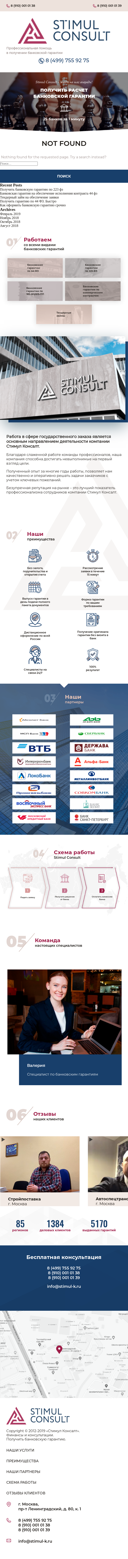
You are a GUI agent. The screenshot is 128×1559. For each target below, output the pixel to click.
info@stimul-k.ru (64, 1286)
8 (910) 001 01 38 (20, 6)
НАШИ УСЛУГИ (20, 1450)
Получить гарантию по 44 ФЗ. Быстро (28, 201)
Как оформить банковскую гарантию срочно (33, 205)
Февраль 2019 (10, 214)
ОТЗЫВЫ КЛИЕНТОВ (25, 1493)
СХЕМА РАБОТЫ (21, 1482)
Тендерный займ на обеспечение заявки (29, 197)
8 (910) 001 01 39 (107, 6)
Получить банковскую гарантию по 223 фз (31, 189)
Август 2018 (9, 226)
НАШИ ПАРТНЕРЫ (23, 1472)
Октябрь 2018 (10, 222)
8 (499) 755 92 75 (64, 60)
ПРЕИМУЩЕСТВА (22, 1461)
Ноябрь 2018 (9, 218)
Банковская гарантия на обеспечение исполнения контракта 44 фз (48, 193)
